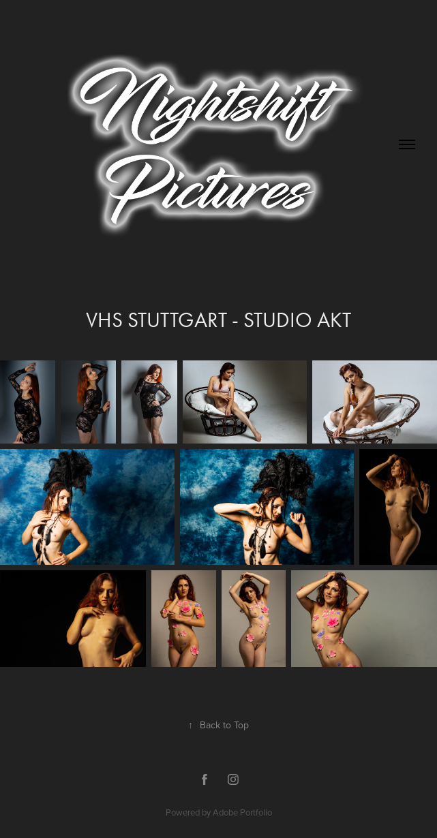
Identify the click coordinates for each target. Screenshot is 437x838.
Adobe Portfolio (242, 812)
